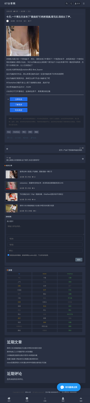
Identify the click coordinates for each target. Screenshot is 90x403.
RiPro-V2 (28, 392)
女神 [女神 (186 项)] (44, 286)
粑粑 (30, 132)
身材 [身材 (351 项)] (44, 322)
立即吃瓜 (18, 99)
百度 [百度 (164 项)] (19, 302)
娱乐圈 (23, 11)
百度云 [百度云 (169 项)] (45, 302)
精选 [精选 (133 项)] (19, 310)
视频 (36, 132)
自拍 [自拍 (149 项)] (44, 314)
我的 (63, 399)
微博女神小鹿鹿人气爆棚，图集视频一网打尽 (36, 171)
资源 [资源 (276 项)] (19, 322)
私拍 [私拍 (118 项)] (44, 306)
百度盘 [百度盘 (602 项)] (70, 302)
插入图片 (10, 221)
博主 (24, 132)
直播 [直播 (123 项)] (19, 306)
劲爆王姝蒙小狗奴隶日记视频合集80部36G (22, 359)
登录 (77, 3)
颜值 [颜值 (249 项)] (19, 330)
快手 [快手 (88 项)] (44, 290)
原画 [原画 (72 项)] (70, 282)
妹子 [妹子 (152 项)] (70, 286)
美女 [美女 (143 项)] (19, 314)
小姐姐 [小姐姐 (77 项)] (19, 290)
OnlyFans (16, 132)
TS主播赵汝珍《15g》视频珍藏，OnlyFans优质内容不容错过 (41, 194)
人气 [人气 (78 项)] (19, 282)
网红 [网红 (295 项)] (70, 310)
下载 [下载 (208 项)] (44, 278)
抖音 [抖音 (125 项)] (70, 290)
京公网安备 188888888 (69, 392)
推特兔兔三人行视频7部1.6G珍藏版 (20, 352)
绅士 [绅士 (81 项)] (44, 310)
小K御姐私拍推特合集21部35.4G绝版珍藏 (22, 355)
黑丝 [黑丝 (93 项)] (70, 330)
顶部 (81, 399)
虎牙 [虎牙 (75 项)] (19, 318)
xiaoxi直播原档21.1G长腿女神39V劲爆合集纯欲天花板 (26, 362)
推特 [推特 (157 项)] (19, 294)
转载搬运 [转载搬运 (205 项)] (19, 326)
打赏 (10, 138)
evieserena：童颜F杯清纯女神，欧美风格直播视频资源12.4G (41, 183)
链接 (33, 138)
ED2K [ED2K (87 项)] (44, 274)
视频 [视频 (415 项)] (70, 318)
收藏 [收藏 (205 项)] (70, 294)
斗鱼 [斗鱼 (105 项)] (19, 298)
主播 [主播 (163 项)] (70, 278)
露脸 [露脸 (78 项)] (70, 326)
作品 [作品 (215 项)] (44, 282)
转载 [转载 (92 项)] (70, 322)
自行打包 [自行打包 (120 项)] (70, 314)
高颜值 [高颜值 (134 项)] (45, 330)
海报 (25, 138)
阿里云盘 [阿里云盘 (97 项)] (44, 326)
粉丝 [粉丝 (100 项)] (70, 306)
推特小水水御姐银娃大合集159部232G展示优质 (37, 205)
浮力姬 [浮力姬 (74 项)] (70, 298)
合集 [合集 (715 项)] (19, 286)
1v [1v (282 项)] (19, 274)
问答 (45, 399)
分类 (27, 399)
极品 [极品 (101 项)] (44, 298)
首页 (16, 11)
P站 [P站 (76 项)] (19, 278)
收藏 (18, 138)
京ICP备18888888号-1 (52, 392)
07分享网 (10, 3)
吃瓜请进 (18, 110)
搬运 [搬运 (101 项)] (44, 294)
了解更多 (18, 104)
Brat (8, 132)
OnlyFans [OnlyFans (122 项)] (70, 274)
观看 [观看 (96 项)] (44, 318)
